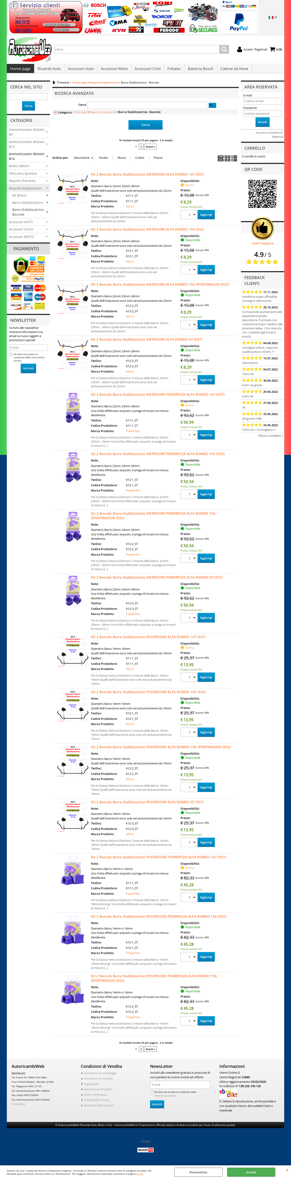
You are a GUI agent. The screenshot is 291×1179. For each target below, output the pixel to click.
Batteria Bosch (199, 70)
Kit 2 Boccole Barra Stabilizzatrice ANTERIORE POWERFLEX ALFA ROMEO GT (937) (157, 579)
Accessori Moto (113, 70)
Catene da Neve (233, 70)
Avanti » (150, 149)
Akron (130, 209)
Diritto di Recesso (95, 1097)
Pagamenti (91, 1086)
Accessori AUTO (21, 224)
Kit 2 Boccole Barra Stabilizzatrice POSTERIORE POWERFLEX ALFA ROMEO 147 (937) (158, 859)
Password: (250, 110)
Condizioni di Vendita (98, 1080)
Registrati (277, 139)
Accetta (251, 1172)
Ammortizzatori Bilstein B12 (27, 146)
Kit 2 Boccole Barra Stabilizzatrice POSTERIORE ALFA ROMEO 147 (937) (148, 639)
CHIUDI (287, 1170)
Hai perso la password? (269, 134)
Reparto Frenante (22, 183)
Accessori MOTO (21, 239)
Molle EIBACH (19, 168)
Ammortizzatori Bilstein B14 (27, 158)
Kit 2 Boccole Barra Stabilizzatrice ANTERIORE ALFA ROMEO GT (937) (146, 341)
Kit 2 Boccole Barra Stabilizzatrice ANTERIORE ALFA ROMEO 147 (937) (147, 176)
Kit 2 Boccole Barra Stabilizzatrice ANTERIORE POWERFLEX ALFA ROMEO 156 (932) (158, 456)
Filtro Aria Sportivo (23, 176)
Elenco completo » (270, 438)
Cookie (139, 1173)
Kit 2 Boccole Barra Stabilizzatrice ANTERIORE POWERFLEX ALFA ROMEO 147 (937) (158, 396)
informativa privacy (165, 1097)
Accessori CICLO (21, 231)
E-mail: (247, 98)
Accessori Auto (80, 70)
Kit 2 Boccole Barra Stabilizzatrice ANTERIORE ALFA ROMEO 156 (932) (147, 231)
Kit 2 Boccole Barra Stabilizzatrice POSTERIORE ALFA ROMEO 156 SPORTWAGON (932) (161, 749)
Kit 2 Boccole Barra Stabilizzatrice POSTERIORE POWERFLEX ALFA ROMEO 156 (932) (158, 918)
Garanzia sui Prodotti (98, 1091)
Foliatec (173, 70)
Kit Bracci (19, 197)
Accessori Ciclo (147, 70)
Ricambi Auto (49, 70)
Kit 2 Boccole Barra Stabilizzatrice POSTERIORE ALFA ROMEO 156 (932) (148, 694)
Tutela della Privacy (97, 1102)
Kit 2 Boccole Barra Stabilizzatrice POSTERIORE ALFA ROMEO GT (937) (147, 804)
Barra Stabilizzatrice (27, 205)
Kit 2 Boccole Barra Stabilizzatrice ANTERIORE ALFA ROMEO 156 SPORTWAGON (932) (160, 286)
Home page (20, 70)
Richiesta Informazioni (99, 1107)
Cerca (82, 107)
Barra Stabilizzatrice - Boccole (28, 214)
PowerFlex (133, 433)
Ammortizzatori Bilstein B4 (27, 134)
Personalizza (198, 1172)
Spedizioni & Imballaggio (100, 1075)
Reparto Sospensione (25, 190)
